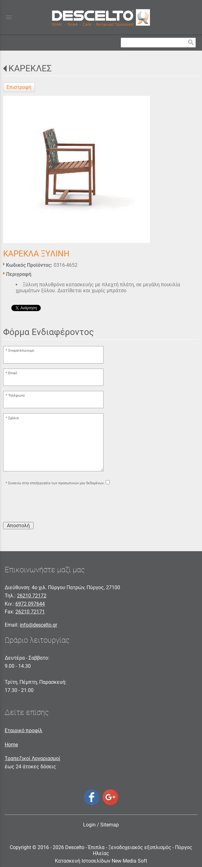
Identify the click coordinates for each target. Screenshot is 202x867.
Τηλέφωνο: (16, 395)
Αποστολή (18, 526)
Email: (13, 373)
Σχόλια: (13, 418)
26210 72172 (31, 596)
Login (89, 825)
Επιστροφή (19, 87)
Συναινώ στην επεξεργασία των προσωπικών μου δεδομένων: (56, 483)
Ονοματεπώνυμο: (21, 350)
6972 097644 (30, 604)
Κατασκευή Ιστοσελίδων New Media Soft (101, 861)
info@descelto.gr (38, 625)
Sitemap (109, 825)
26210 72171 (30, 612)
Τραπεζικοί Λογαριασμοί (32, 758)
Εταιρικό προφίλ (23, 730)
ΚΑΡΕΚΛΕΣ (30, 68)
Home (11, 745)
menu (9, 17)
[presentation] (50, 504)
